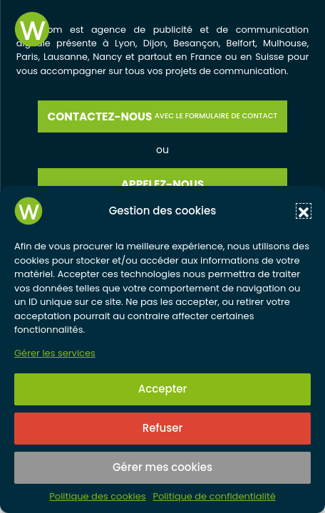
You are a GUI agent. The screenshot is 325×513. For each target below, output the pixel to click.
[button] (303, 211)
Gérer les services (55, 353)
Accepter (162, 388)
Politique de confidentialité (214, 496)
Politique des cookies (97, 496)
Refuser (162, 427)
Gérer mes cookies (162, 467)
